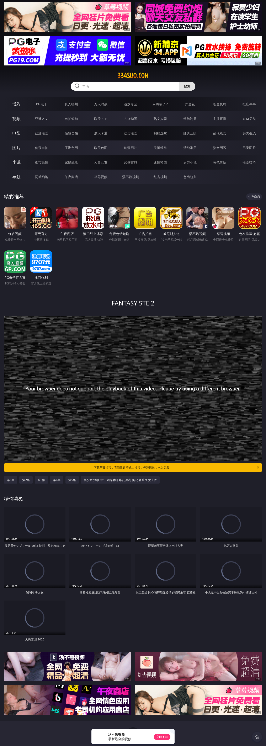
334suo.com (133, 75)
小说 (16, 162)
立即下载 (162, 737)
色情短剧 (190, 177)
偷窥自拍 (41, 147)
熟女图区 (219, 147)
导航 (16, 177)
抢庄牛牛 (249, 104)
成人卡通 (100, 133)
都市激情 (41, 162)
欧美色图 (100, 147)
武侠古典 (130, 162)
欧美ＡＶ (100, 118)
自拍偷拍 (71, 118)
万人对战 (100, 104)
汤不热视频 (130, 177)
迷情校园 (160, 162)
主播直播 (219, 118)
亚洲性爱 (41, 133)
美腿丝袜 (160, 147)
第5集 (72, 480)
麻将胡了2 (160, 104)
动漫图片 (130, 147)
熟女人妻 (160, 118)
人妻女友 (100, 162)
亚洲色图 (71, 147)
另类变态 (249, 133)
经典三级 (190, 133)
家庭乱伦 (71, 162)
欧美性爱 (130, 133)
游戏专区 (130, 104)
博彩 (16, 104)
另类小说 (190, 162)
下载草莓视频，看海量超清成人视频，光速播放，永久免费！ (177, 467)
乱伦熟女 (219, 133)
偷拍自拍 (71, 133)
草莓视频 (100, 177)
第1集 (10, 480)
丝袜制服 (190, 118)
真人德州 (71, 104)
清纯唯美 (190, 147)
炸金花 (190, 104)
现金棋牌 (219, 104)
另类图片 (249, 147)
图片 (16, 147)
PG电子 (41, 104)
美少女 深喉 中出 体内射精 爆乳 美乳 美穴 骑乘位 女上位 (120, 480)
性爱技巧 (249, 162)
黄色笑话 (219, 162)
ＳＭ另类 (249, 118)
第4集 (56, 480)
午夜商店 (71, 177)
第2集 (26, 480)
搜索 (187, 86)
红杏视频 (160, 177)
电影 (16, 133)
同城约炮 (41, 177)
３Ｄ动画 (130, 118)
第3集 (41, 480)
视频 (16, 118)
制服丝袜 (160, 133)
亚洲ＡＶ (41, 118)
